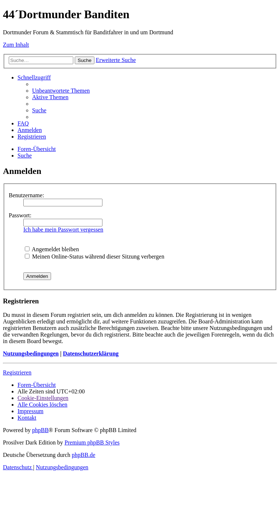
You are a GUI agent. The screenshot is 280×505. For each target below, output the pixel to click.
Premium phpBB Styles (92, 442)
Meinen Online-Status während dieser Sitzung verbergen (94, 256)
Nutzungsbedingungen (31, 353)
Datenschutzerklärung (90, 353)
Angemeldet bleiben (52, 249)
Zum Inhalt (16, 45)
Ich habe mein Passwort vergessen (63, 229)
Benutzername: (26, 195)
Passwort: (20, 215)
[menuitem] (61, 91)
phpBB (40, 430)
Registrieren (17, 372)
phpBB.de (83, 455)
